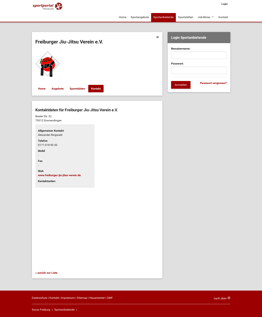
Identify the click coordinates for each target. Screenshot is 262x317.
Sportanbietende (163, 17)
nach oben (220, 298)
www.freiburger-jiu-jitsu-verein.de (59, 175)
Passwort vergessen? (213, 83)
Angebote (58, 88)
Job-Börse (204, 17)
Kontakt (223, 17)
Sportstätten (185, 17)
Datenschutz (39, 297)
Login (224, 3)
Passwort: (177, 63)
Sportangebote (140, 17)
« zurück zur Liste (46, 272)
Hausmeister (97, 297)
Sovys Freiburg (41, 309)
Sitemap (82, 297)
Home (122, 17)
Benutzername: (180, 48)
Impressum (68, 297)
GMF (110, 297)
